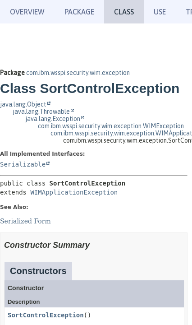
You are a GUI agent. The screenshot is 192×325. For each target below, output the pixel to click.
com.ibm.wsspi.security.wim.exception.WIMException (111, 126)
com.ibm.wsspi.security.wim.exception (78, 72)
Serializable (23, 164)
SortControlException (46, 315)
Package (79, 12)
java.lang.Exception (52, 118)
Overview (27, 12)
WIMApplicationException (74, 192)
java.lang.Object (23, 104)
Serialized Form (25, 221)
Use (160, 12)
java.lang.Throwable (41, 111)
